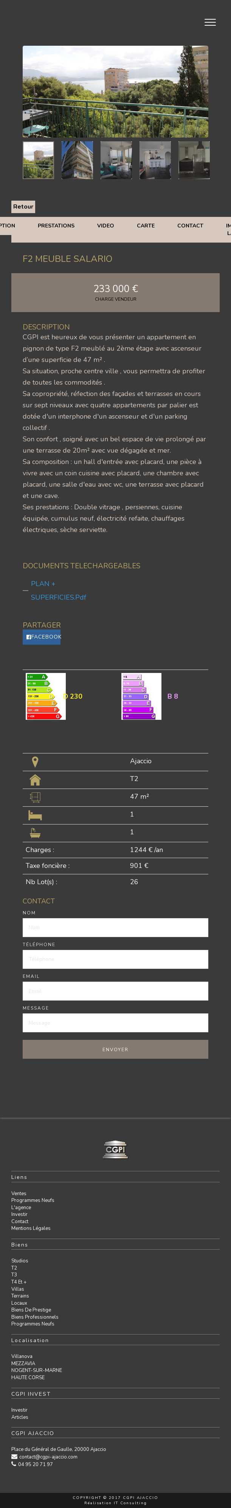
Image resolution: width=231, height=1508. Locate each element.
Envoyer (115, 1050)
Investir (19, 1214)
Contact (190, 225)
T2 (14, 1268)
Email (31, 976)
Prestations (56, 225)
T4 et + (18, 1282)
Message (36, 1008)
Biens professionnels (35, 1317)
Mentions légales (31, 1228)
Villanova (22, 1356)
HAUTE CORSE (28, 1377)
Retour (23, 207)
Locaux (19, 1303)
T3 (14, 1274)
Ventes (18, 1193)
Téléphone (39, 945)
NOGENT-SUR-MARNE (36, 1370)
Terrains (20, 1296)
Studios (19, 1260)
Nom (29, 913)
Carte (146, 225)
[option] (115, 92)
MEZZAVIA (23, 1363)
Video (105, 225)
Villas (17, 1289)
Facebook (43, 636)
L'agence (21, 1207)
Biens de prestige (31, 1310)
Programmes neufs (32, 1200)
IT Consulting (130, 1503)
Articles (19, 1417)
